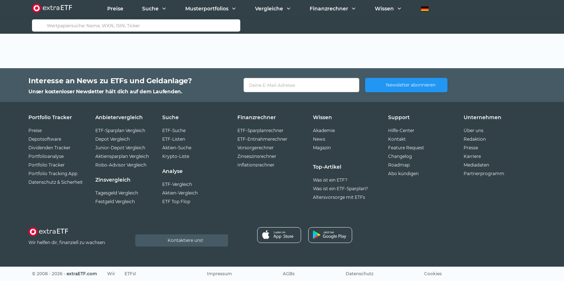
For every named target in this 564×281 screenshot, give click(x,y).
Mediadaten (476, 165)
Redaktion (475, 139)
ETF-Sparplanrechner (260, 130)
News (319, 139)
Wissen (384, 8)
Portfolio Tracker (46, 165)
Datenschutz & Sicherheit (55, 182)
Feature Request (406, 147)
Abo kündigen (403, 173)
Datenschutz (359, 273)
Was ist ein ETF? (330, 180)
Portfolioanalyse (46, 156)
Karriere (472, 156)
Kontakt (397, 139)
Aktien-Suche (176, 147)
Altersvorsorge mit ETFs (339, 197)
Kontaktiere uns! (185, 240)
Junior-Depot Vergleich (120, 147)
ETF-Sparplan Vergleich (120, 130)
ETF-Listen (173, 139)
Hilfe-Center (401, 130)
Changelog (400, 156)
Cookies (433, 273)
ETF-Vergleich (177, 184)
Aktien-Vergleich (180, 193)
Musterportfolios (206, 8)
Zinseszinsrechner (256, 156)
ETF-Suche (174, 130)
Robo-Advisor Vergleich (120, 165)
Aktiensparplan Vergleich (122, 156)
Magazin (322, 147)
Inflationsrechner (255, 165)
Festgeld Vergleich (115, 201)
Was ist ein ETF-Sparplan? (340, 188)
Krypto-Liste (175, 156)
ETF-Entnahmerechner (262, 139)
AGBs (289, 273)
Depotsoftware (44, 139)
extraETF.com (82, 273)
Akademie (324, 130)
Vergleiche (269, 8)
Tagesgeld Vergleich (116, 193)
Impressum (219, 273)
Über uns (473, 130)
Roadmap (399, 165)
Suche (150, 8)
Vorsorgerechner (255, 147)
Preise (115, 8)
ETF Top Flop (176, 201)
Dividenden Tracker (49, 147)
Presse (471, 147)
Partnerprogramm (484, 173)
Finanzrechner (329, 8)
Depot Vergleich (112, 139)
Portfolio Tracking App (52, 173)
